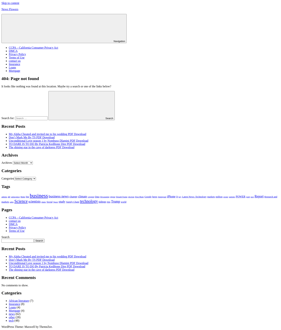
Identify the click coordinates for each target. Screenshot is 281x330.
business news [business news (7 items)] (59, 196)
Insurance (14, 64)
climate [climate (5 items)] (82, 196)
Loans (12, 67)
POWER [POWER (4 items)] (240, 196)
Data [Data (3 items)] (97, 196)
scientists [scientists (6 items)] (34, 201)
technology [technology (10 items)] (89, 201)
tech (11, 320)
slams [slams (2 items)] (43, 202)
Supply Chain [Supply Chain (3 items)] (72, 201)
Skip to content (10, 3)
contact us (15, 60)
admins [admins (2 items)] (4, 197)
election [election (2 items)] (131, 197)
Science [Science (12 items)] (21, 201)
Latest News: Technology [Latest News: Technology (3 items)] (194, 196)
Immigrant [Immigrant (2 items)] (162, 197)
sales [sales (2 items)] (12, 202)
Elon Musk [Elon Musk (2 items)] (139, 197)
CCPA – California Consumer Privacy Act (33, 47)
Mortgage (14, 70)
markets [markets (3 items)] (211, 196)
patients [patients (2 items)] (232, 197)
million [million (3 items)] (219, 196)
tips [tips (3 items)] (108, 201)
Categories (7, 178)
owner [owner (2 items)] (225, 197)
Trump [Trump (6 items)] (115, 201)
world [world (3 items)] (123, 201)
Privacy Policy (17, 54)
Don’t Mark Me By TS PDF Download (32, 137)
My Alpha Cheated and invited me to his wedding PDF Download (47, 134)
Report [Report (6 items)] (259, 196)
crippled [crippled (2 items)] (91, 197)
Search (5, 237)
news (12, 314)
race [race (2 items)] (252, 197)
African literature (19, 300)
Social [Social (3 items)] (50, 201)
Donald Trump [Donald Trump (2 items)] (121, 197)
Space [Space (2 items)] (55, 202)
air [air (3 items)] (9, 196)
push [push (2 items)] (248, 197)
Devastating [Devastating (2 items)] (105, 197)
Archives (6, 162)
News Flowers (9, 9)
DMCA (13, 50)
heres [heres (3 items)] (154, 196)
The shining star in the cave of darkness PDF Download (41, 147)
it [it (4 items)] (177, 196)
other (12, 317)
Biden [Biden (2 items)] (23, 197)
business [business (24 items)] (39, 196)
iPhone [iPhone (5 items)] (171, 196)
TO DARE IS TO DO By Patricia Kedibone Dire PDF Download (47, 144)
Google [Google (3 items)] (148, 196)
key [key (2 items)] (180, 197)
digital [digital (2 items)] (112, 197)
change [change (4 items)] (73, 196)
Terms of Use (17, 57)
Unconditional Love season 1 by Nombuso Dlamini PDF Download (48, 140)
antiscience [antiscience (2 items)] (15, 197)
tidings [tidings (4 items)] (102, 201)
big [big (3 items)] (27, 196)
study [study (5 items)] (62, 201)
